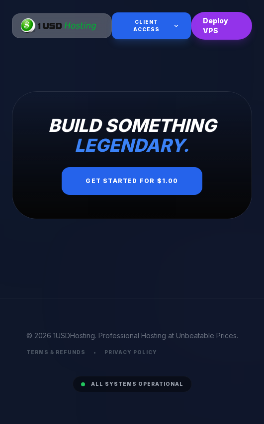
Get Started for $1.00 (132, 180)
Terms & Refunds (56, 352)
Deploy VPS (215, 25)
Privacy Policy (130, 352)
